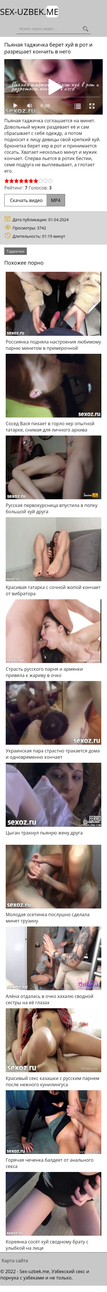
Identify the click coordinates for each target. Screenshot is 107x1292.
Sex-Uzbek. (29, 11)
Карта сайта (15, 1260)
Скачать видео (35, 200)
